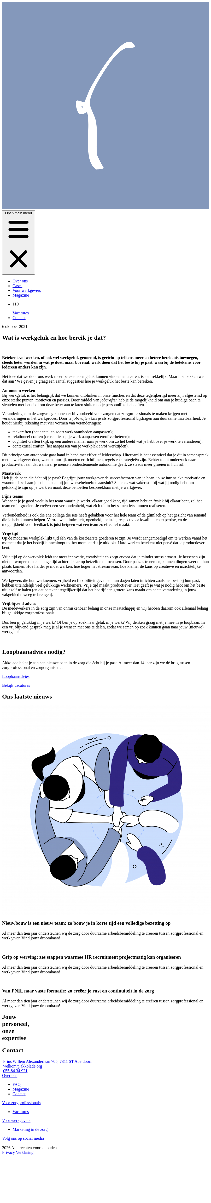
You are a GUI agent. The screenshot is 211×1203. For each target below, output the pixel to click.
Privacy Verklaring (17, 1152)
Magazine (21, 295)
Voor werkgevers (27, 290)
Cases (17, 285)
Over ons (20, 281)
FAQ (17, 1084)
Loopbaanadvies (16, 676)
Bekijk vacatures (16, 685)
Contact (19, 317)
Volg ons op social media (23, 1138)
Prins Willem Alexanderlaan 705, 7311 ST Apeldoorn (47, 1061)
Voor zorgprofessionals (21, 1102)
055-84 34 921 (15, 1071)
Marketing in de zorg (30, 1129)
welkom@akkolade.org (22, 1066)
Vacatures (21, 313)
